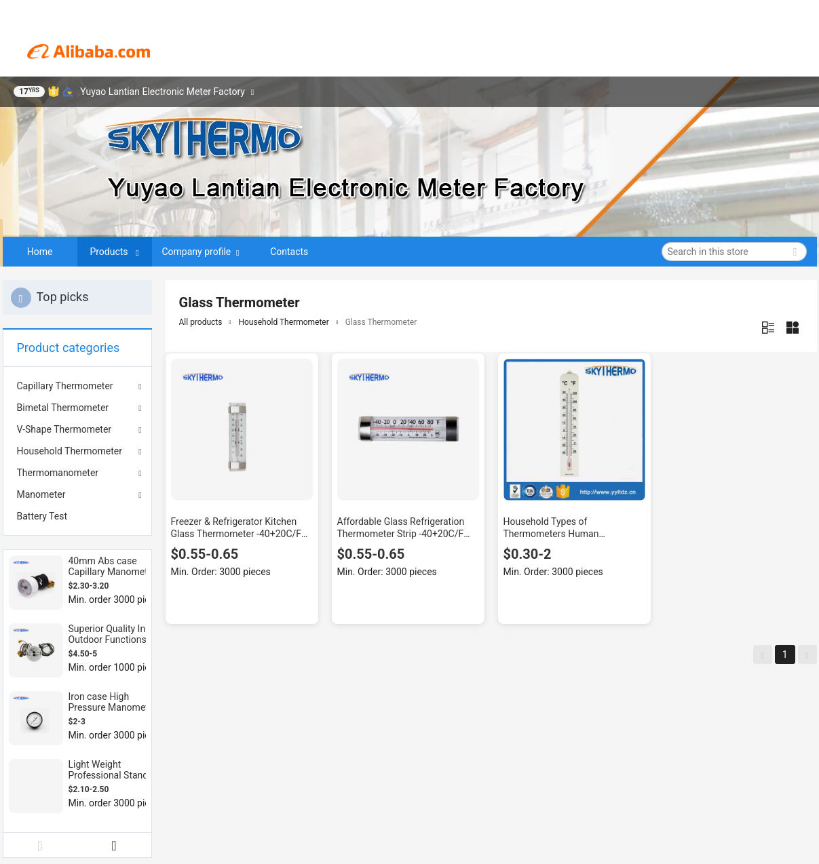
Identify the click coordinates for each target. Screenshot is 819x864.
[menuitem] (77, 516)
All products (201, 322)
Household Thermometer (69, 451)
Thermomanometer (58, 472)
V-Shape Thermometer (64, 429)
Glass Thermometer (381, 322)
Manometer (41, 494)
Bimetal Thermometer (63, 407)
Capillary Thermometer (65, 385)
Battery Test (42, 516)
